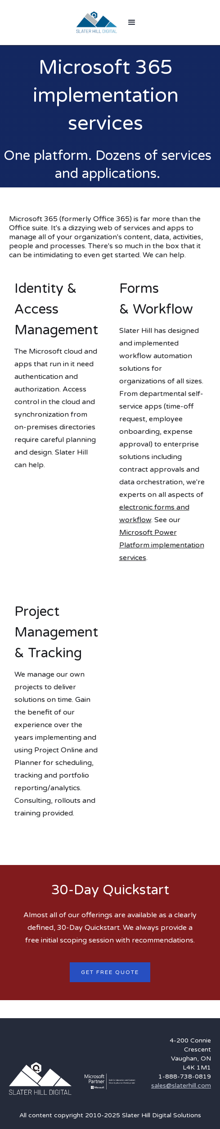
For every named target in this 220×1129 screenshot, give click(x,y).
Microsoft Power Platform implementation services (161, 545)
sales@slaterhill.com (181, 1085)
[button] (131, 22)
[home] (96, 22)
